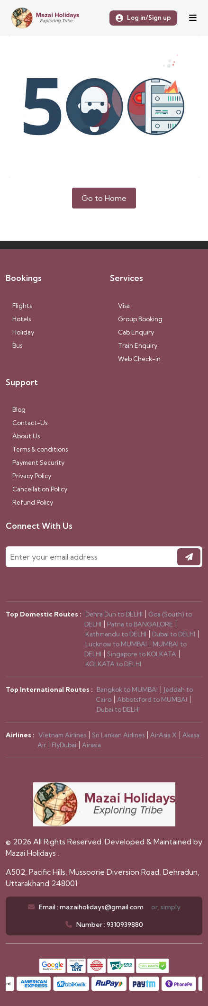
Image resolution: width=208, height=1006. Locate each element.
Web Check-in (135, 359)
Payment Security (35, 462)
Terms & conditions (37, 449)
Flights (19, 305)
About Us (23, 436)
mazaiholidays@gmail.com (102, 907)
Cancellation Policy (36, 489)
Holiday (20, 332)
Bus (14, 345)
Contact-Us (26, 422)
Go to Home (104, 198)
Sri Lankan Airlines (118, 735)
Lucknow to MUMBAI (116, 644)
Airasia (91, 745)
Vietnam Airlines (62, 735)
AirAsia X (163, 735)
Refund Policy (29, 502)
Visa (120, 305)
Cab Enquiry (132, 332)
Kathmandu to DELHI (115, 634)
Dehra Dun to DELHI (114, 614)
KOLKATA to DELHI (113, 664)
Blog (16, 409)
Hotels (18, 319)
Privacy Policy (28, 476)
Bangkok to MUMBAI (127, 689)
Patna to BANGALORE (140, 624)
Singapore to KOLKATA (141, 654)
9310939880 (125, 924)
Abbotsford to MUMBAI (152, 699)
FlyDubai (64, 745)
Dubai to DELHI (173, 634)
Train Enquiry (133, 345)
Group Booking (136, 319)
